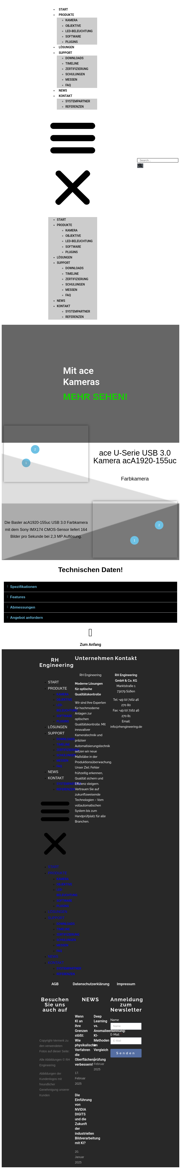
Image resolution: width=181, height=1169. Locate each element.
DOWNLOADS (74, 31)
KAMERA (71, 204)
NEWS (61, 274)
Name (114, 1020)
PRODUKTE (64, 199)
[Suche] (140, 165)
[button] (72, 137)
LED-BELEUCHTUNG (79, 4)
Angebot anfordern (26, 618)
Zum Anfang (90, 644)
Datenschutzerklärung (91, 984)
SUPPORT (65, 26)
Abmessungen (22, 607)
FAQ (68, 269)
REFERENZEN (74, 80)
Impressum (126, 984)
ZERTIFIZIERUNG (76, 42)
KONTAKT (65, 69)
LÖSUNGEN (64, 231)
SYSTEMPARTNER (77, 75)
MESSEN (71, 53)
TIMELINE (72, 37)
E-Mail (115, 1034)
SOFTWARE (73, 10)
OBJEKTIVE (73, 209)
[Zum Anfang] (90, 632)
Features (17, 597)
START (61, 193)
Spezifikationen (23, 587)
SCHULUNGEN (75, 48)
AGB (55, 984)
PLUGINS (71, 226)
